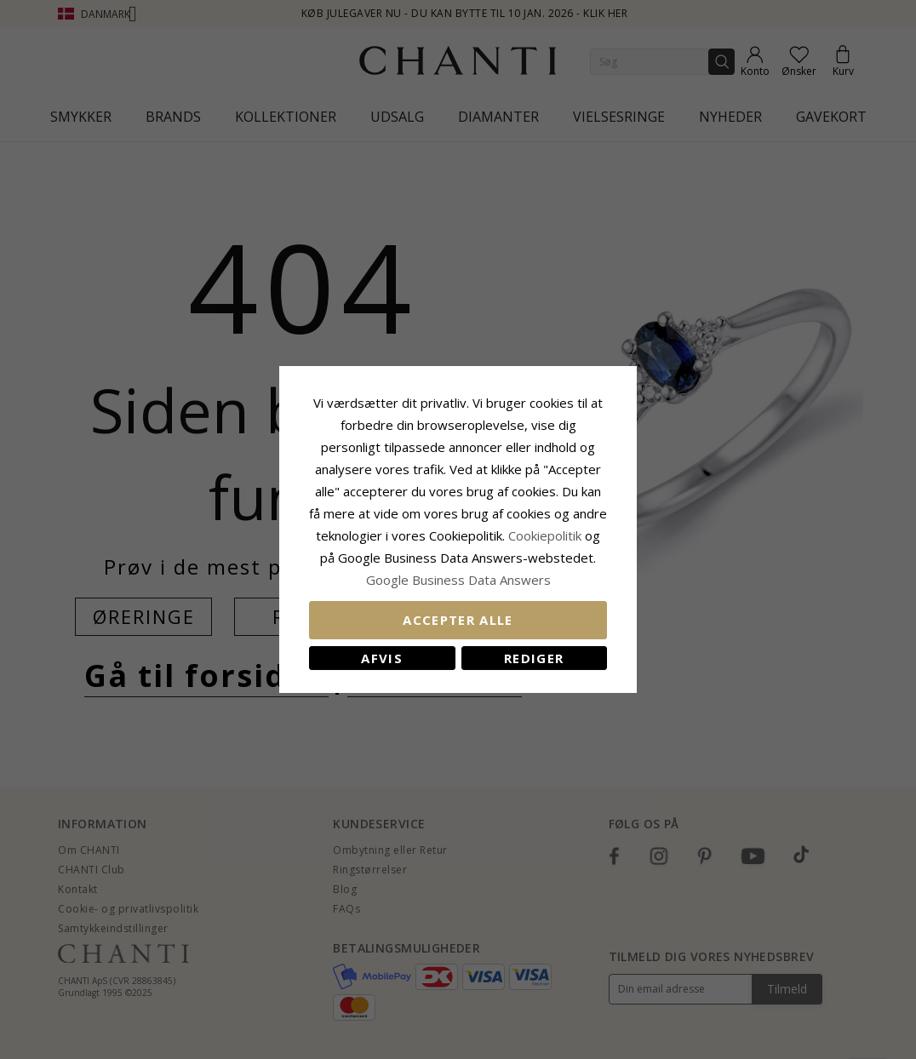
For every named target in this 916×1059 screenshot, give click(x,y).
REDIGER (534, 658)
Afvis (382, 658)
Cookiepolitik (544, 535)
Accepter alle (458, 619)
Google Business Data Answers (458, 579)
